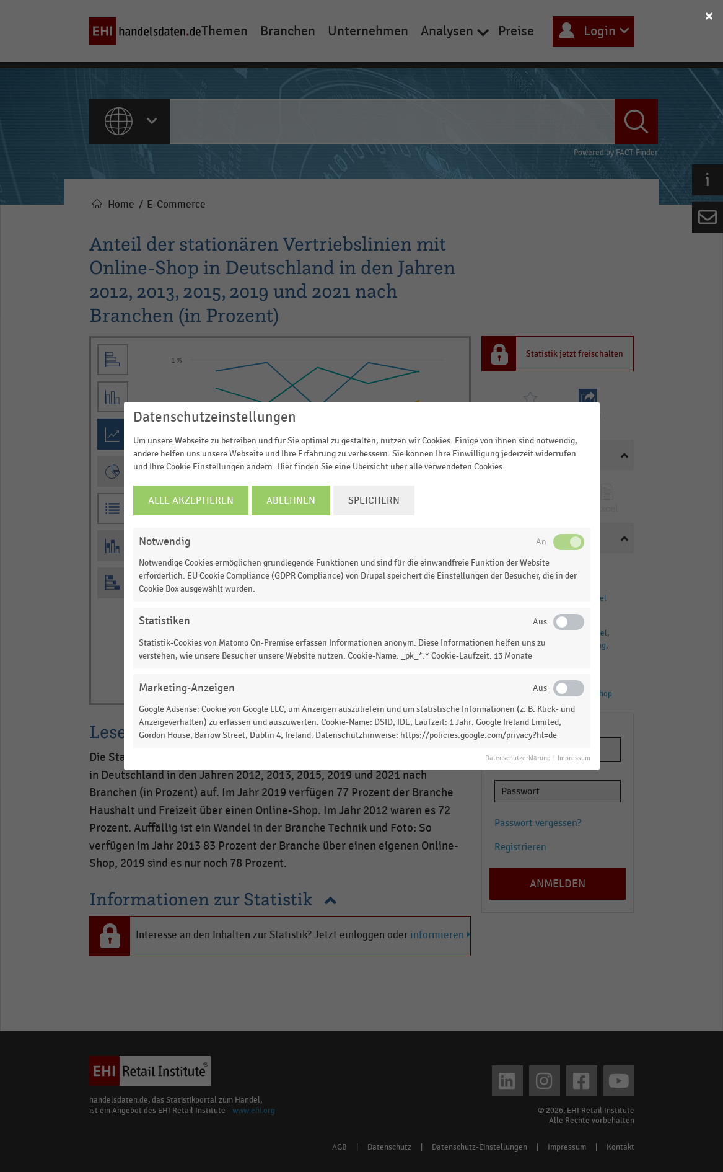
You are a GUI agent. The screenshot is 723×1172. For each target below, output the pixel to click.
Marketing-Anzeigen (187, 688)
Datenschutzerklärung (518, 758)
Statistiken (164, 621)
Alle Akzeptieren (191, 500)
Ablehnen (290, 500)
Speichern (374, 500)
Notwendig (164, 541)
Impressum (574, 758)
